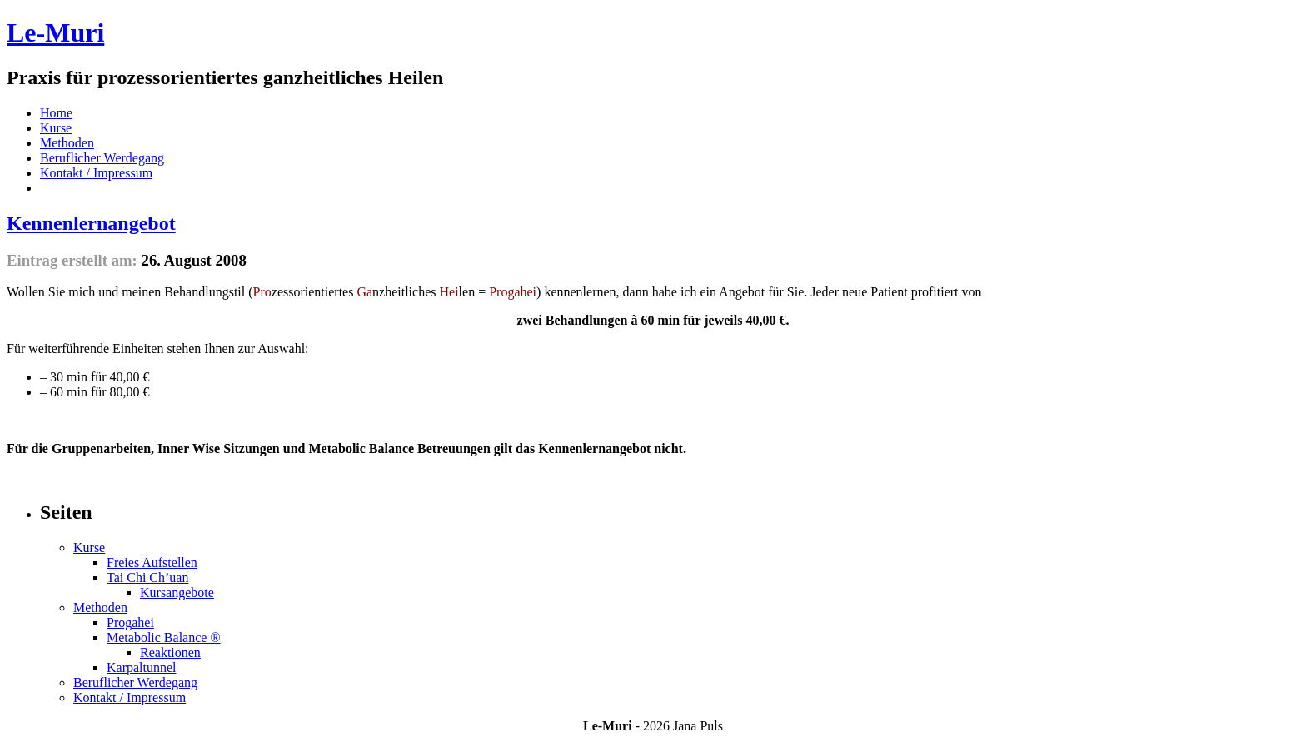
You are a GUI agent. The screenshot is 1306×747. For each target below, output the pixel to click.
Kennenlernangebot (91, 223)
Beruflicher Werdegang (102, 158)
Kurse (56, 128)
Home (56, 113)
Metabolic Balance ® (164, 637)
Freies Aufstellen (152, 562)
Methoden (67, 143)
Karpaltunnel (142, 667)
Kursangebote (177, 592)
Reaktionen (170, 652)
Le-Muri (55, 32)
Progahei (130, 622)
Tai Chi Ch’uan (147, 577)
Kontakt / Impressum (96, 173)
